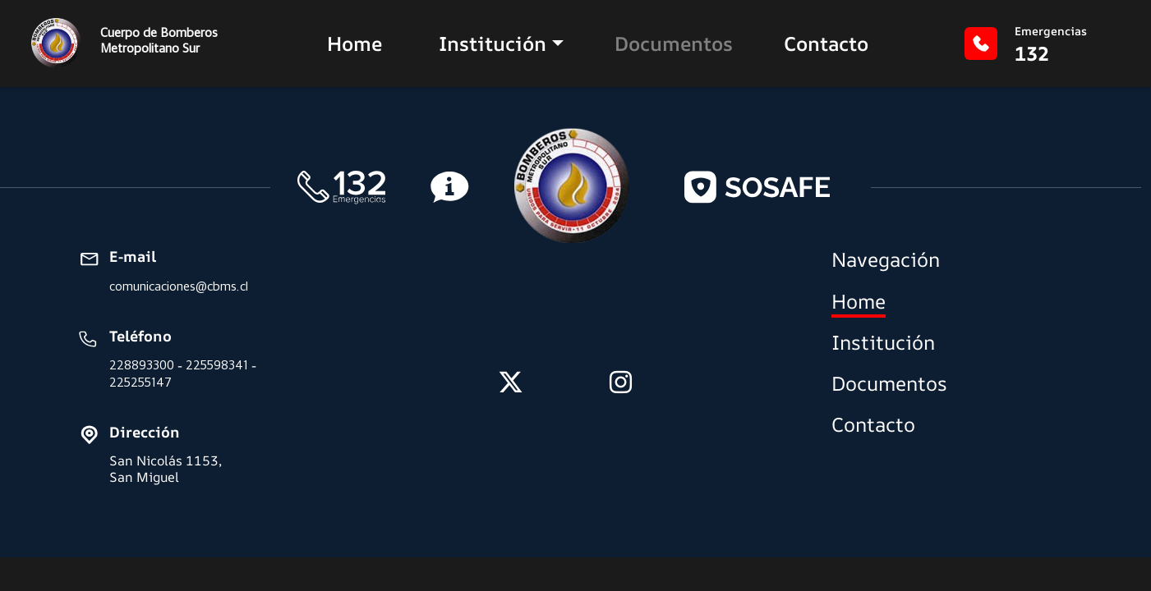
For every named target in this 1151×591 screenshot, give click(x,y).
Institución (492, 43)
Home (354, 43)
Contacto (826, 43)
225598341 (217, 365)
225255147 (140, 382)
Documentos (674, 43)
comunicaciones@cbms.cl (178, 286)
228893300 (141, 365)
